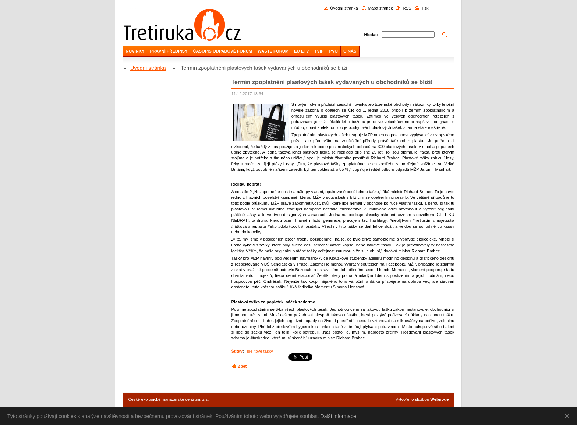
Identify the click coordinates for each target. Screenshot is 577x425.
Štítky (237, 351)
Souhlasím (568, 415)
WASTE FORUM (273, 51)
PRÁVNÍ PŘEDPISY (168, 51)
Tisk (424, 8)
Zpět (242, 366)
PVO (333, 51)
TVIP (319, 51)
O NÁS (349, 51)
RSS (407, 8)
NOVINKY (135, 51)
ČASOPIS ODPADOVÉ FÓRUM (222, 51)
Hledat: (371, 34)
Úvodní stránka (344, 8)
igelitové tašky (260, 351)
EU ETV (301, 51)
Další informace (338, 416)
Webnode (439, 399)
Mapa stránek (380, 8)
